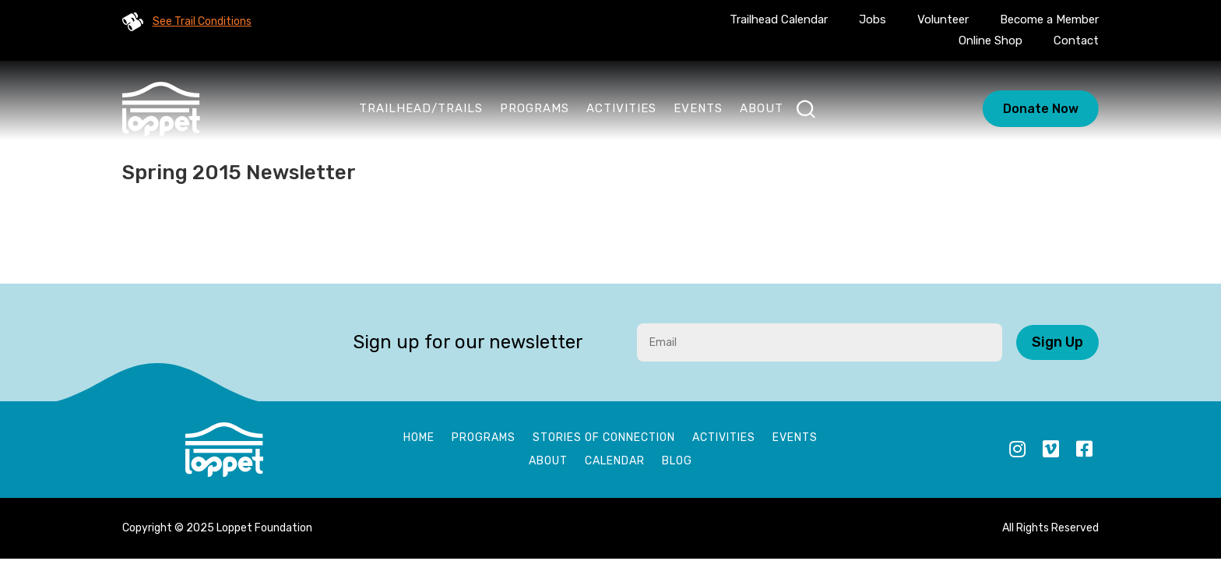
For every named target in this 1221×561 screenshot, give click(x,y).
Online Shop (990, 41)
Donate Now (1040, 108)
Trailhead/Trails (421, 108)
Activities (621, 108)
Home (419, 438)
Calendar (615, 462)
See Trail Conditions (202, 21)
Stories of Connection (604, 438)
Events (698, 108)
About (761, 108)
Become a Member (1049, 19)
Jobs (872, 19)
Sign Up (1057, 342)
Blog (677, 462)
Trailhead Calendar (779, 19)
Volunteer (943, 19)
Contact (1076, 41)
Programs (534, 108)
